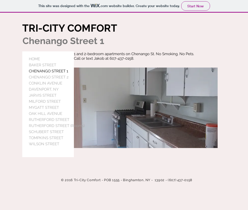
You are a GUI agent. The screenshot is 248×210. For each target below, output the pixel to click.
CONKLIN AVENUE (45, 83)
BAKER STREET (42, 65)
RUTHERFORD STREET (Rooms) (57, 125)
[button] (146, 108)
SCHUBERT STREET (46, 132)
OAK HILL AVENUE (45, 113)
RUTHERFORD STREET (49, 119)
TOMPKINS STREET (46, 138)
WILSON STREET (44, 144)
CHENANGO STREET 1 (48, 71)
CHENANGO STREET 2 (49, 77)
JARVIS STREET (42, 95)
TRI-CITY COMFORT (69, 28)
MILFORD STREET (45, 101)
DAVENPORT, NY (44, 89)
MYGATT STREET (44, 107)
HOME (34, 59)
